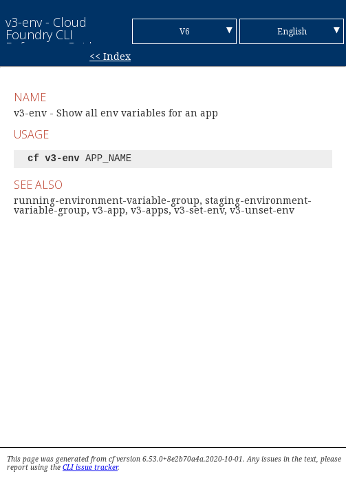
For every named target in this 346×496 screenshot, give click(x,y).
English (292, 31)
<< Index (110, 56)
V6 (185, 31)
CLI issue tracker (90, 467)
